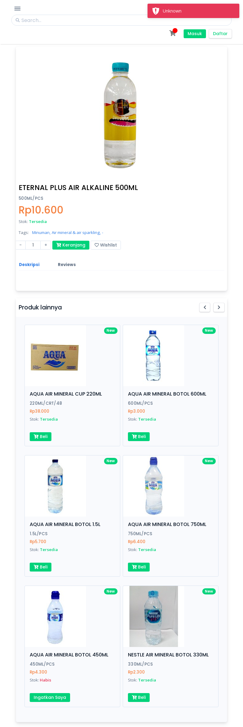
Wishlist (106, 245)
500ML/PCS (31, 198)
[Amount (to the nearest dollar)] (33, 245)
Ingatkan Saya (50, 697)
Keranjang (70, 245)
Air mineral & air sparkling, (76, 232)
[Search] (121, 20)
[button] (205, 307)
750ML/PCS (140, 534)
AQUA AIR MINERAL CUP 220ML (66, 393)
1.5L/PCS (38, 534)
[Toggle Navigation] (17, 8)
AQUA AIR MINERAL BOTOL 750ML (167, 524)
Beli (40, 436)
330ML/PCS (140, 664)
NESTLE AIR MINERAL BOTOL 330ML (168, 654)
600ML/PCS (140, 403)
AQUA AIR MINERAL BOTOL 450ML (69, 654)
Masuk (195, 34)
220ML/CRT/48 (46, 403)
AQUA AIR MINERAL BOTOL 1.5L (65, 524)
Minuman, (41, 232)
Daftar (220, 34)
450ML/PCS (42, 664)
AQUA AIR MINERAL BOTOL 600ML (167, 393)
